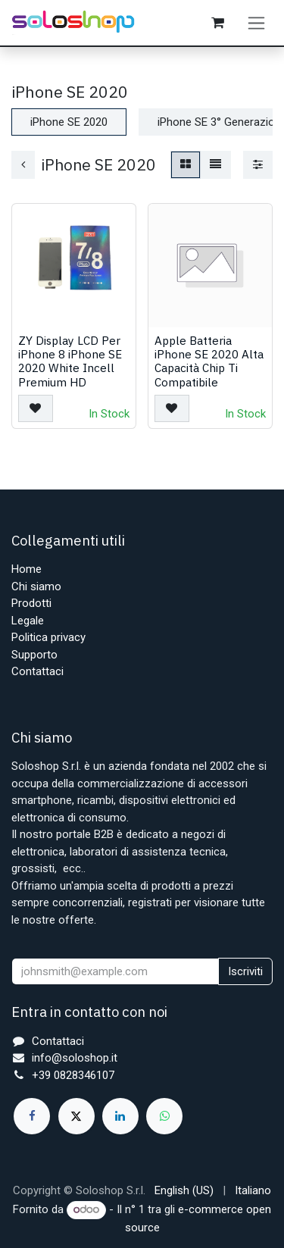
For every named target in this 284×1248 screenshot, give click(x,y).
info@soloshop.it (74, 1058)
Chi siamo (36, 586)
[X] (76, 1116)
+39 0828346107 (73, 1075)
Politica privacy (48, 637)
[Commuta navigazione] (256, 22)
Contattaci (37, 671)
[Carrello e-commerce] (217, 22)
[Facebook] (32, 1116)
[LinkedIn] (120, 1116)
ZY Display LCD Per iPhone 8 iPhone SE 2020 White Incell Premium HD (70, 361)
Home (26, 569)
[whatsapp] (164, 1116)
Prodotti (31, 603)
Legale (27, 620)
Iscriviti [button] (245, 971)
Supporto (34, 655)
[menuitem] (184, 1191)
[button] (35, 409)
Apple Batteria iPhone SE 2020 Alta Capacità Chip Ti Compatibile (209, 361)
